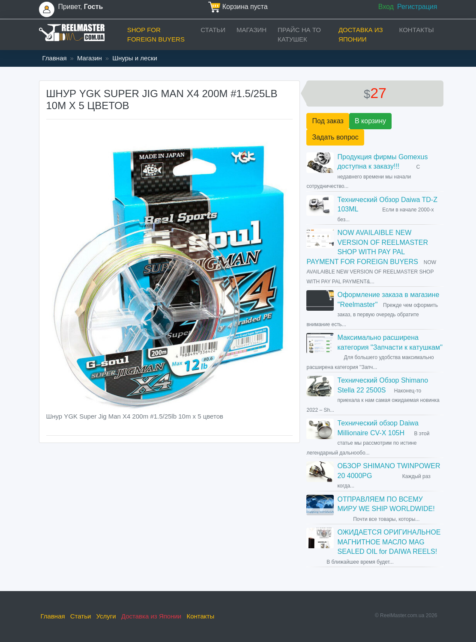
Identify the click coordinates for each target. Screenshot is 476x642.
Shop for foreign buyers (156, 34)
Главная (54, 58)
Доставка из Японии (360, 34)
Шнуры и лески (134, 58)
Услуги (106, 616)
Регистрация (417, 6)
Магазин (251, 29)
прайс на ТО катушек (299, 34)
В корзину (370, 121)
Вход (386, 6)
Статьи (213, 29)
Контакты (416, 29)
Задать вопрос (335, 137)
